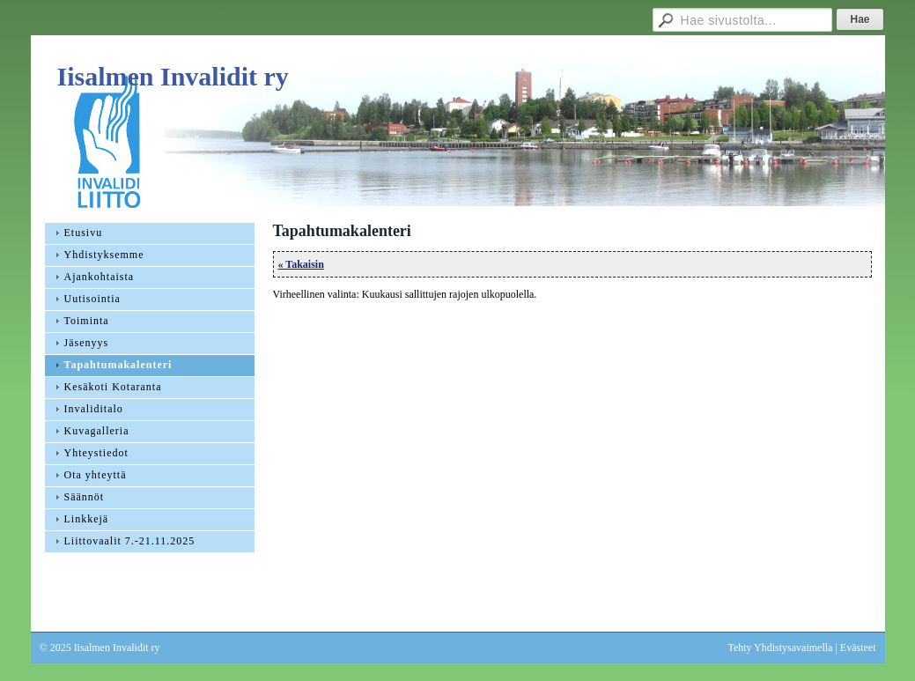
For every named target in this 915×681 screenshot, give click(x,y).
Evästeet (858, 647)
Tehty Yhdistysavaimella (779, 647)
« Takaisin (301, 264)
